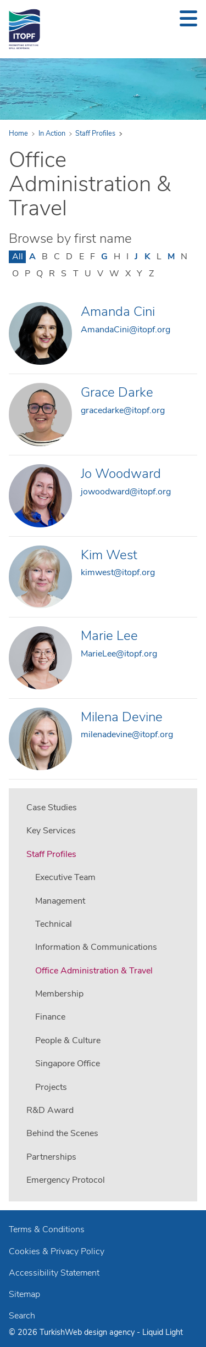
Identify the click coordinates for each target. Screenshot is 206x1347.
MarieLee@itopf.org (119, 654)
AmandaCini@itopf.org (125, 330)
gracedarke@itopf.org (123, 410)
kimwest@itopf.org (118, 572)
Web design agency (101, 1332)
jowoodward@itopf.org (126, 492)
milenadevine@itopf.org (127, 734)
